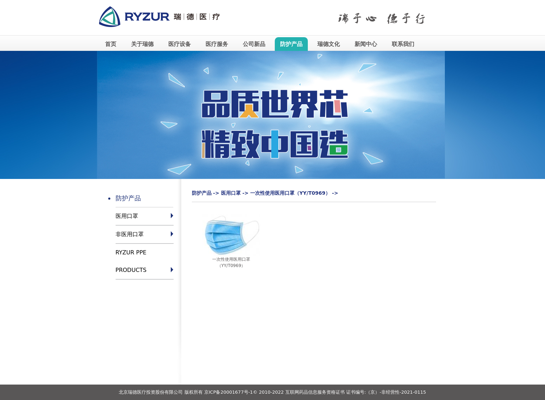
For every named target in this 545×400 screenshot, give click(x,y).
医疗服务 (217, 44)
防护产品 (291, 44)
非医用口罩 (130, 234)
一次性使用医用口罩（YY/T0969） (290, 193)
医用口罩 (127, 216)
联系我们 (403, 44)
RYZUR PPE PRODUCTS (131, 261)
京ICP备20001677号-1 (228, 392)
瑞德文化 (328, 44)
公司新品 (254, 44)
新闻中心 (366, 44)
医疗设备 (179, 44)
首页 (110, 44)
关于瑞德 (142, 44)
